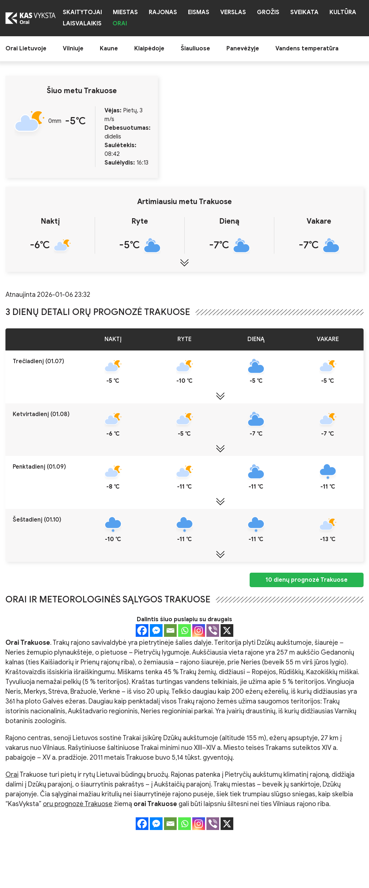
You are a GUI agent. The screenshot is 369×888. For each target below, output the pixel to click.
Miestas (125, 12)
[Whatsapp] (184, 630)
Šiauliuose (195, 48)
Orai (119, 23)
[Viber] (212, 630)
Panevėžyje (242, 48)
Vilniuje (73, 48)
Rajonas (163, 12)
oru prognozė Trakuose (77, 804)
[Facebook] (142, 630)
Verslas (233, 12)
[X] (227, 630)
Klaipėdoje (149, 48)
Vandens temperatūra (307, 48)
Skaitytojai (82, 12)
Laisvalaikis (82, 23)
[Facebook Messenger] (156, 630)
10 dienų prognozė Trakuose (307, 580)
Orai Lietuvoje (25, 48)
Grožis (268, 12)
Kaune (109, 48)
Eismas (198, 12)
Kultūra (342, 12)
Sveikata (304, 12)
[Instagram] (198, 630)
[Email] (170, 630)
